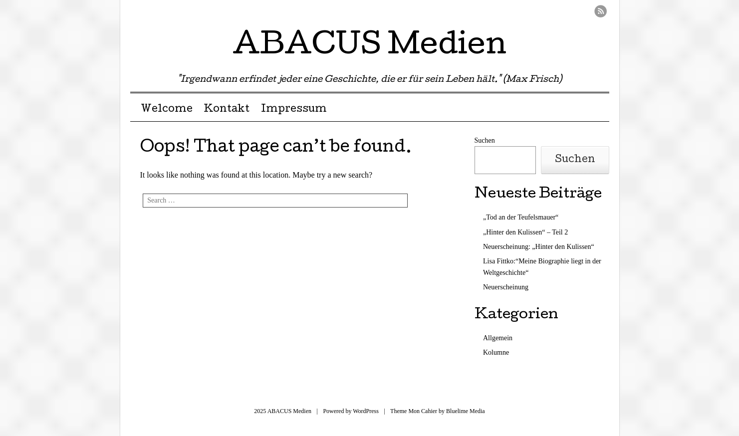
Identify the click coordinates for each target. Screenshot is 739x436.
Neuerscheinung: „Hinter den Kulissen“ (538, 246)
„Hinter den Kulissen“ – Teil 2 (525, 232)
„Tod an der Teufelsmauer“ (520, 217)
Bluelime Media (465, 411)
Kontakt (226, 110)
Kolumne (496, 352)
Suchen (485, 140)
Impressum (294, 110)
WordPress (366, 411)
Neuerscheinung (505, 287)
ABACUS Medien (369, 47)
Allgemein (497, 338)
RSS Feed (600, 11)
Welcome (167, 110)
